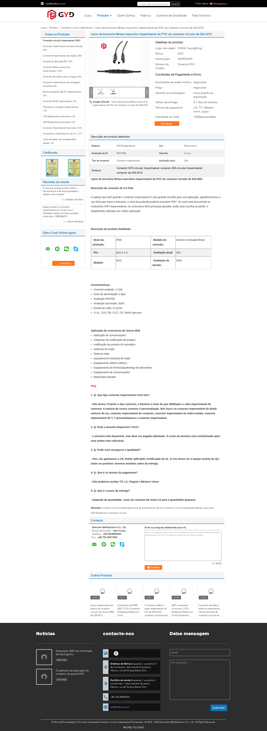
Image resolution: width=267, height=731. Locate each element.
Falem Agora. (202, 3)
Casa (87, 15)
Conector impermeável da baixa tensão (63, 46)
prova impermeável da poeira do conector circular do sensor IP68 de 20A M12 (102, 610)
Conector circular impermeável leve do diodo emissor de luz (132, 507)
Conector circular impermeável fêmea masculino (189, 507)
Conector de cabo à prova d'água (60, 76)
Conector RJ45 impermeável (57, 101)
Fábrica (146, 15)
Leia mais (62, 659)
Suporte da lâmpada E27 (55, 61)
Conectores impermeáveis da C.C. (60, 133)
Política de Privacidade (63, 722)
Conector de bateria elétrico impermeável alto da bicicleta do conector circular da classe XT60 (209, 612)
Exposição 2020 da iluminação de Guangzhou (74, 652)
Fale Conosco (201, 15)
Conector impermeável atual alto (59, 127)
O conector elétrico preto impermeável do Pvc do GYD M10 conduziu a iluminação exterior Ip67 (156, 612)
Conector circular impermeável (77, 27)
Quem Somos (126, 15)
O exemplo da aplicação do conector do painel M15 (72, 672)
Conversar (169, 124)
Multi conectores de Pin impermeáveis (62, 91)
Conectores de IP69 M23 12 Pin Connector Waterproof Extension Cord (129, 610)
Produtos (103, 15)
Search (175, 4)
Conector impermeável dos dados (60, 55)
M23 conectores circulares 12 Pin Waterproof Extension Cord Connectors (182, 610)
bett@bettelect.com (55, 3)
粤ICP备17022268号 (133, 727)
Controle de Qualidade (171, 15)
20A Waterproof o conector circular (108, 512)
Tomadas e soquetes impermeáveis (61, 107)
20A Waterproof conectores (57, 122)
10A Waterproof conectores (57, 116)
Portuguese (220, 3)
